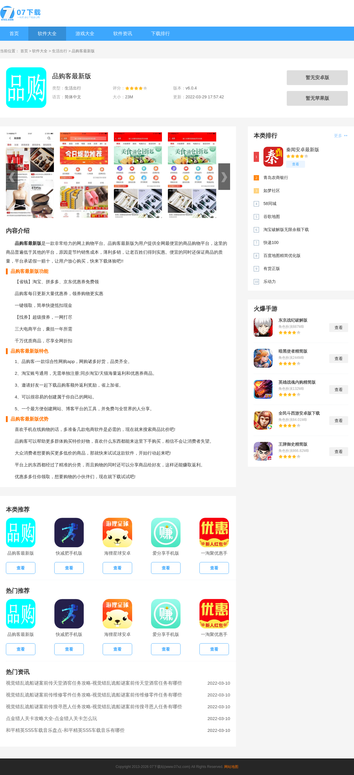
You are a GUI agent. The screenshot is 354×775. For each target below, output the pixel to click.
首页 (14, 33)
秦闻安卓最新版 (302, 149)
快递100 (270, 242)
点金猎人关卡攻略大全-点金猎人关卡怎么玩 (51, 718)
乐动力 (269, 281)
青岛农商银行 (275, 177)
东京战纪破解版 (292, 320)
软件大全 (47, 33)
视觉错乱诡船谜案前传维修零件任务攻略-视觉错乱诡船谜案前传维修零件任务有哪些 (94, 694)
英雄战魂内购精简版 (297, 382)
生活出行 (59, 51)
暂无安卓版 (317, 77)
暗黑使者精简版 (292, 351)
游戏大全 (85, 33)
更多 (340, 135)
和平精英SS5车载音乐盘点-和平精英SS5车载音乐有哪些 (65, 730)
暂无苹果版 (317, 98)
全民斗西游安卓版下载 (299, 413)
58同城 (269, 203)
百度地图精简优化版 (282, 255)
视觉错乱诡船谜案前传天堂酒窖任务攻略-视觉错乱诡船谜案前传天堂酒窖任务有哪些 (94, 683)
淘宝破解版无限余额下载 (286, 229)
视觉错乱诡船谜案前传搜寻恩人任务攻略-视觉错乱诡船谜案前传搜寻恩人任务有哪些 (94, 706)
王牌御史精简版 (292, 444)
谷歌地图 (271, 216)
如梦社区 (271, 190)
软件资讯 (122, 33)
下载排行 (160, 33)
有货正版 (271, 268)
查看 (295, 164)
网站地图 (231, 767)
